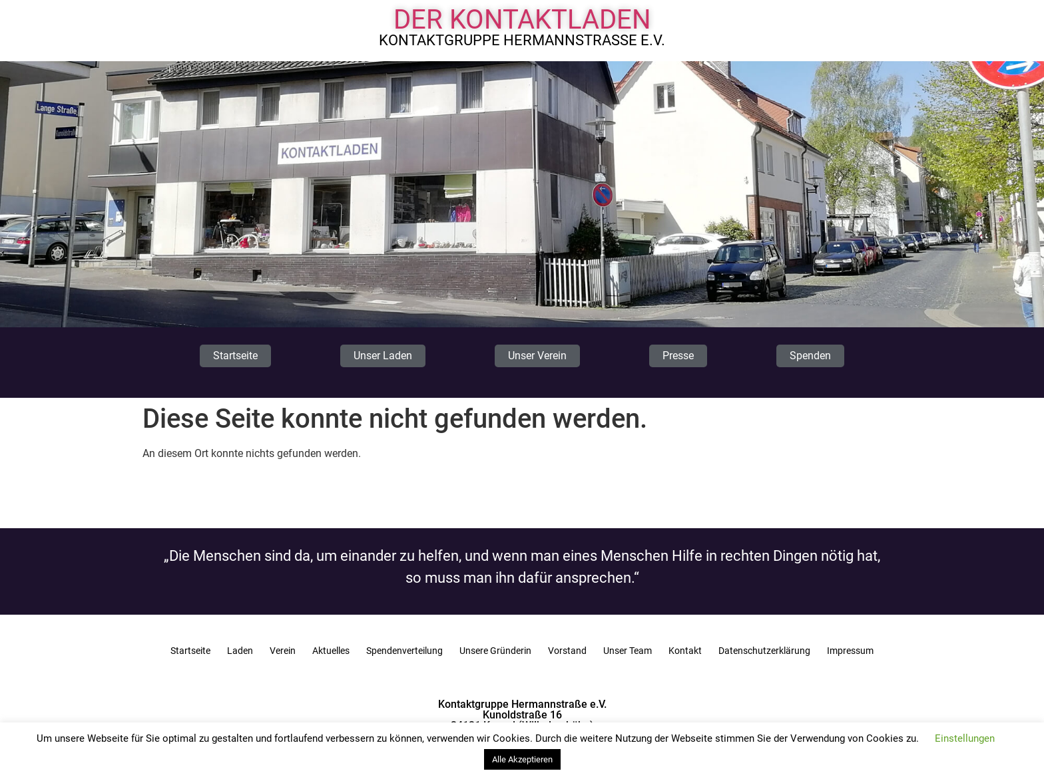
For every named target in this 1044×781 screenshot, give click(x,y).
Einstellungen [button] (965, 738)
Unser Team (627, 650)
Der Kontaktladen (522, 19)
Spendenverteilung (404, 650)
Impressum (850, 650)
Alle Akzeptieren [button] (522, 759)
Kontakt (685, 650)
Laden (240, 650)
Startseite (190, 650)
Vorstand (567, 650)
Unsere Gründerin (495, 650)
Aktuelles (331, 650)
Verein (283, 650)
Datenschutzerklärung (764, 650)
